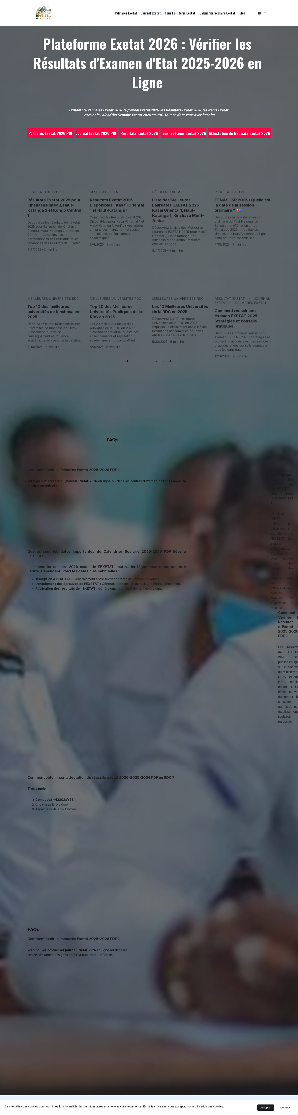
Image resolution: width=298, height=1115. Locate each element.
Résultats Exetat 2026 (139, 133)
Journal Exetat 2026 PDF (96, 133)
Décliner (285, 1107)
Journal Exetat (151, 13)
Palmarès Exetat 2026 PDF (50, 133)
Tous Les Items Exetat (180, 13)
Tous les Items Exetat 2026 (183, 133)
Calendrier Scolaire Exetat (217, 13)
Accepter (265, 1107)
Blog (242, 13)
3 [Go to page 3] (149, 361)
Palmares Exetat (126, 13)
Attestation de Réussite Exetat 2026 (239, 133)
